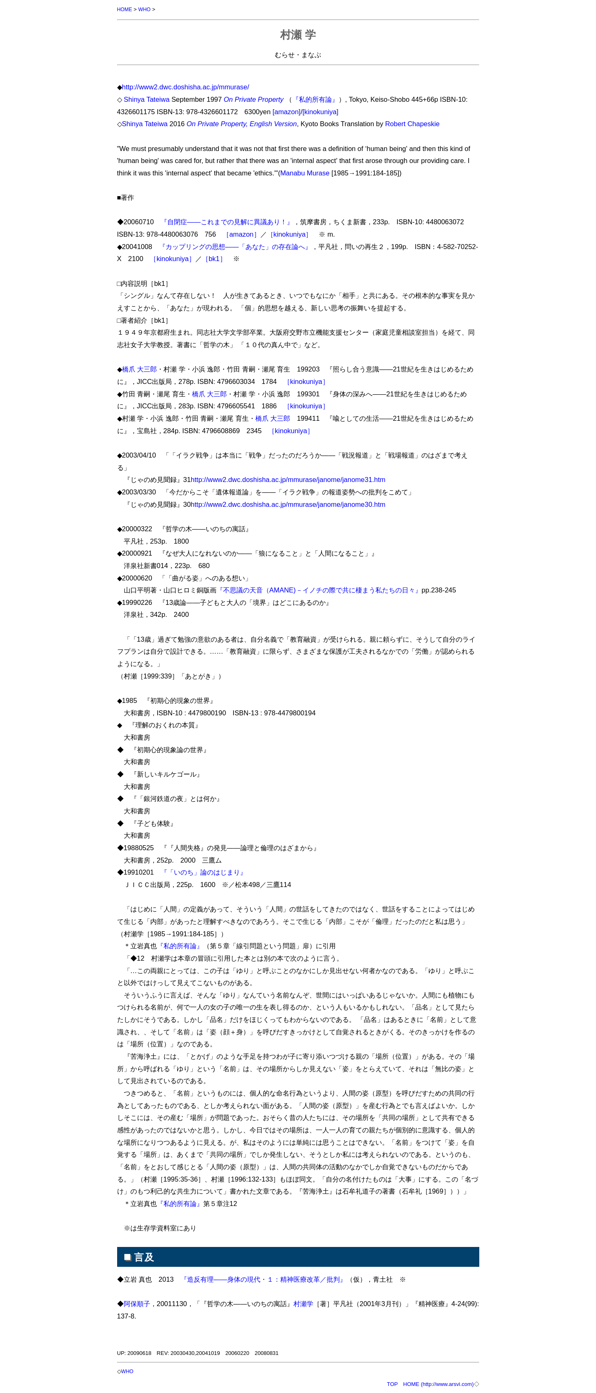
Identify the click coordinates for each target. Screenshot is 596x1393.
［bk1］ (214, 258)
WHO (145, 9)
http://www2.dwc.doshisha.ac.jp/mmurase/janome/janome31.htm (288, 479)
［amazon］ (241, 233)
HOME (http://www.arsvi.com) (438, 1383)
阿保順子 (137, 1303)
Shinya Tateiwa (146, 99)
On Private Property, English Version (242, 123)
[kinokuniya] (321, 111)
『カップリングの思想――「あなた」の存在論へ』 (235, 246)
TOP (392, 1383)
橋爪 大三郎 (139, 368)
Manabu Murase (304, 172)
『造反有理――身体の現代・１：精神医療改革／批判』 (263, 1279)
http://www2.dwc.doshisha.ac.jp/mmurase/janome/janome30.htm (288, 504)
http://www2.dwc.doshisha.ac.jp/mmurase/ (186, 86)
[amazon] (286, 111)
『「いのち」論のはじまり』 (204, 871)
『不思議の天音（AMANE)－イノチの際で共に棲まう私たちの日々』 (319, 589)
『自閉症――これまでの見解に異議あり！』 (227, 221)
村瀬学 (303, 1303)
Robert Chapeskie (412, 123)
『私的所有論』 (315, 99)
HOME (125, 9)
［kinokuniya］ (289, 233)
